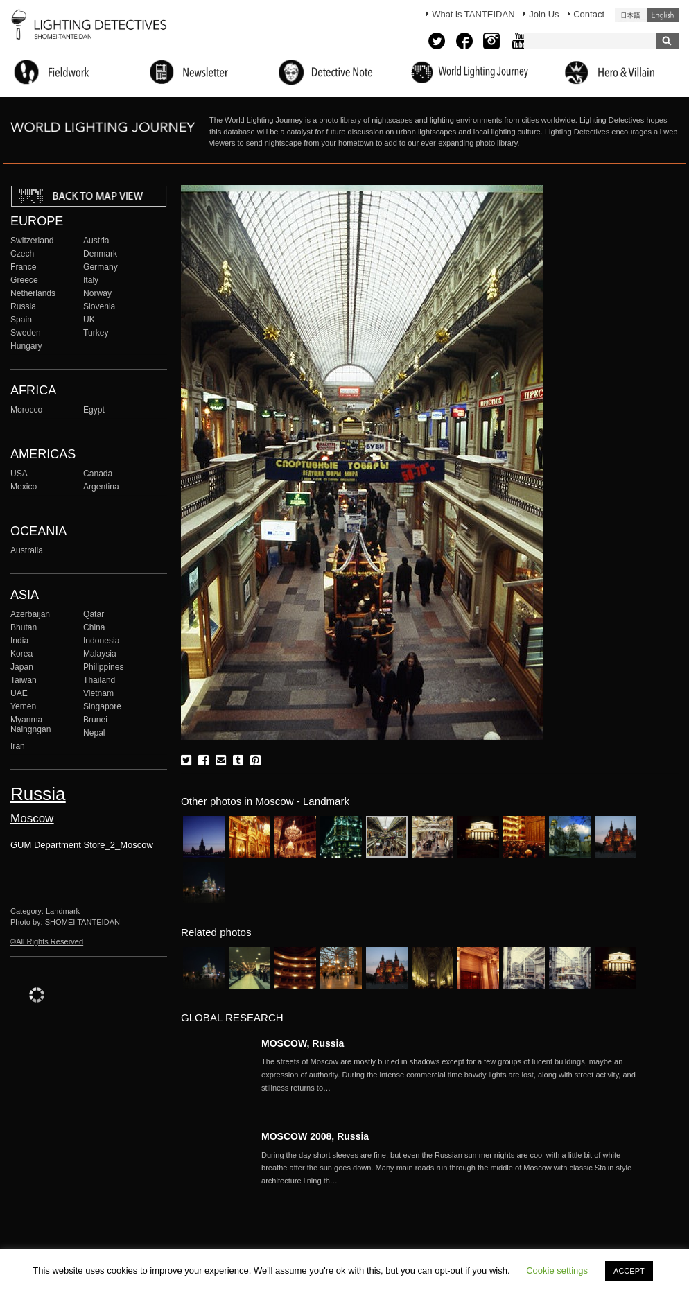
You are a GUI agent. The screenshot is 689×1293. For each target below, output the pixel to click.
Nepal (94, 733)
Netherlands (32, 293)
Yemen (23, 706)
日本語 (631, 15)
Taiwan (23, 680)
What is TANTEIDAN (473, 14)
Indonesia (101, 640)
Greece (24, 280)
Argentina (101, 487)
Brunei (95, 719)
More (448, 1074)
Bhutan (23, 627)
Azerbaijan (30, 614)
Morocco (26, 410)
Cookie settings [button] (557, 1270)
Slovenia (99, 306)
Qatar (93, 614)
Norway (97, 293)
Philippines (103, 667)
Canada (97, 473)
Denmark (100, 254)
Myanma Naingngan (30, 724)
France (23, 267)
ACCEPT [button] (629, 1271)
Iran (17, 746)
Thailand (99, 680)
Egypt (94, 410)
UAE (19, 693)
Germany (100, 267)
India (19, 640)
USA (19, 473)
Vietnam (98, 693)
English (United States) (663, 15)
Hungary (26, 346)
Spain (21, 319)
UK (89, 319)
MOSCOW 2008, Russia (315, 1136)
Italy (90, 280)
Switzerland (31, 240)
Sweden (25, 333)
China (94, 627)
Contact (588, 14)
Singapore (102, 706)
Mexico (23, 487)
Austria (96, 240)
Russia (23, 306)
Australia (26, 550)
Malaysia (99, 654)
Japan (21, 667)
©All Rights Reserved (46, 941)
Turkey (95, 333)
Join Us (544, 14)
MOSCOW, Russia (302, 1043)
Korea (21, 654)
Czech (22, 254)
